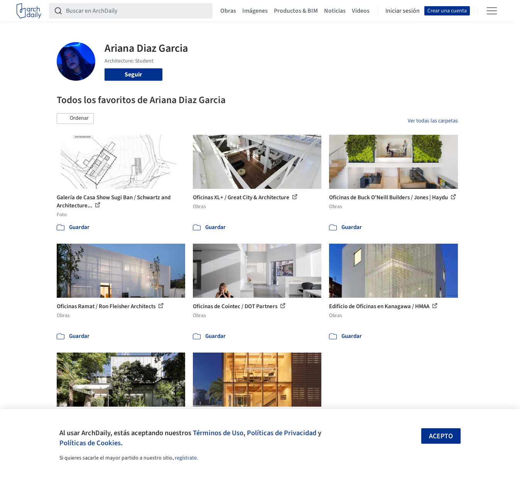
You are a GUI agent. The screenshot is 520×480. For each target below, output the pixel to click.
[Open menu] (492, 11)
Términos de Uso (218, 433)
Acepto (441, 436)
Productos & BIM (296, 11)
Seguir (133, 74)
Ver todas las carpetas (433, 121)
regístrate (186, 458)
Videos (361, 11)
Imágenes (255, 11)
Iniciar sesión (402, 11)
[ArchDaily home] (29, 11)
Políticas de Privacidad (281, 433)
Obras (228, 11)
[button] (75, 118)
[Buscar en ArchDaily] (137, 10)
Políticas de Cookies (90, 443)
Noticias (335, 11)
